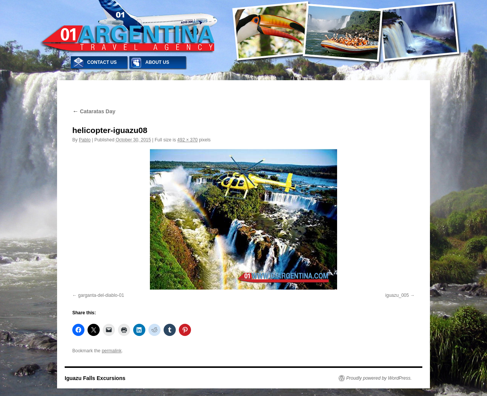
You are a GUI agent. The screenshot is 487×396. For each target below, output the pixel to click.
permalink (111, 350)
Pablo (85, 140)
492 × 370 (187, 140)
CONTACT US (102, 62)
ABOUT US (157, 62)
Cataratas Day (93, 111)
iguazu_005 (397, 295)
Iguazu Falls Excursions (95, 378)
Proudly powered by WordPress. (379, 378)
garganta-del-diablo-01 (101, 295)
